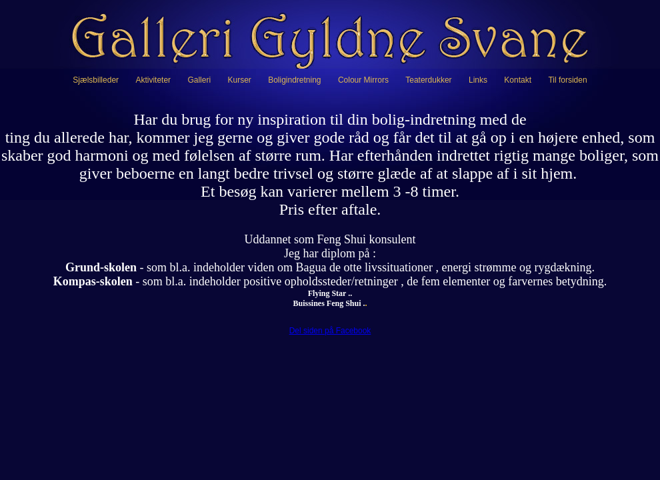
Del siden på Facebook (330, 330)
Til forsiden (567, 80)
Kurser (239, 80)
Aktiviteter (153, 80)
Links (478, 80)
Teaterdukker (428, 80)
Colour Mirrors (363, 80)
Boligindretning (294, 80)
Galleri (199, 80)
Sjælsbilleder (96, 80)
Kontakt (517, 80)
